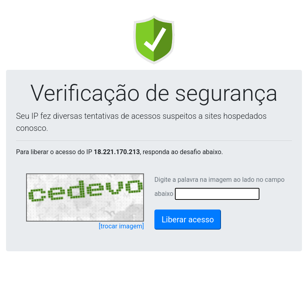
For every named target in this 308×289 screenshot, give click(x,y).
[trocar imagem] (121, 226)
